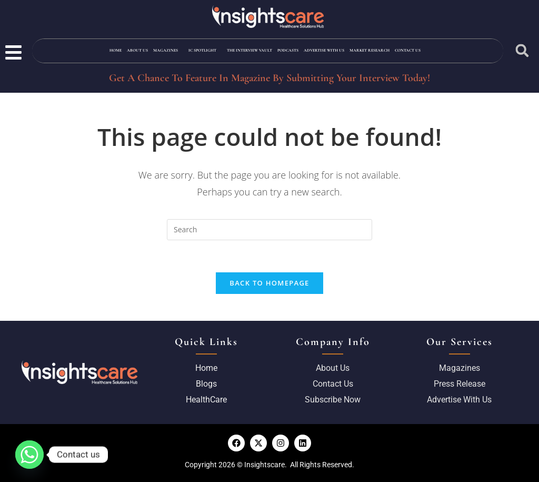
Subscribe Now (333, 400)
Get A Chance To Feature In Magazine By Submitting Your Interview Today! (269, 78)
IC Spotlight (202, 50)
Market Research (370, 50)
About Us (137, 50)
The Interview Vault (249, 50)
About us (333, 368)
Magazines (165, 50)
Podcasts (287, 50)
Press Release (459, 384)
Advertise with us (324, 50)
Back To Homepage (269, 283)
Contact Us (408, 50)
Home (115, 50)
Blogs (206, 384)
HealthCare (206, 400)
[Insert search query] (269, 229)
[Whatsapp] (29, 454)
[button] (521, 50)
